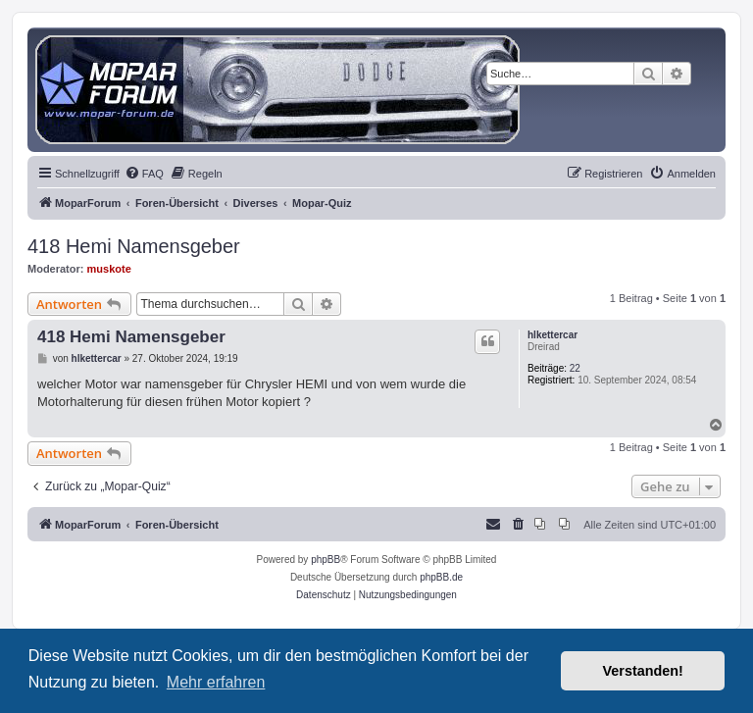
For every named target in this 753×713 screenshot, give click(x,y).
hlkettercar (552, 335)
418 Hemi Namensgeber (133, 246)
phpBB (325, 559)
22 (575, 368)
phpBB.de (441, 577)
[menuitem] (144, 173)
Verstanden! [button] (643, 671)
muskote (109, 269)
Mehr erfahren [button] (216, 682)
